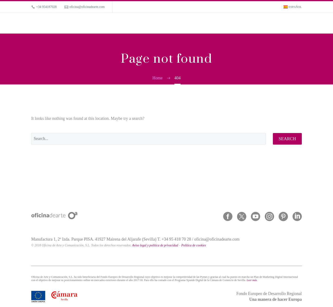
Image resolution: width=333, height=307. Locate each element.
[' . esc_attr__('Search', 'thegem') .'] (148, 139)
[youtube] (255, 216)
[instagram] (269, 216)
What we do (208, 23)
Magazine (268, 23)
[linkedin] (297, 216)
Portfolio (229, 23)
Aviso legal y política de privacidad (155, 245)
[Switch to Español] (293, 6)
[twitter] (241, 216)
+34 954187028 (46, 7)
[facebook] (227, 216)
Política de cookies (193, 245)
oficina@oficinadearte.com (87, 7)
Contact (287, 23)
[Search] (301, 23)
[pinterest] (283, 216)
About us (248, 23)
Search (287, 138)
